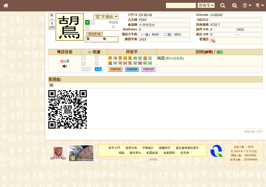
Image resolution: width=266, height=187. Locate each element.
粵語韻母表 (14, 113)
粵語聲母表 (14, 108)
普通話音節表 (15, 144)
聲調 (25, 139)
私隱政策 (152, 152)
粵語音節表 (14, 103)
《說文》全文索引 (18, 163)
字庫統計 (148, 147)
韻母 (18, 139)
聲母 (10, 139)
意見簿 (184, 152)
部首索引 (12, 69)
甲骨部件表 (14, 79)
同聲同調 (148, 69)
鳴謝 (121, 152)
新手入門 (114, 147)
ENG (23, 57)
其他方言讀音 (15, 149)
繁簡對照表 (14, 178)
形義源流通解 (15, 89)
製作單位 (135, 152)
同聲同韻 (115, 69)
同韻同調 (132, 69)
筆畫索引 (12, 74)
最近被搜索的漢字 (187, 147)
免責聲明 (169, 152)
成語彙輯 (12, 173)
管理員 (153, 159)
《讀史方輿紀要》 (18, 168)
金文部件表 (14, 84)
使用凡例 (131, 147)
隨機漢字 (164, 147)
